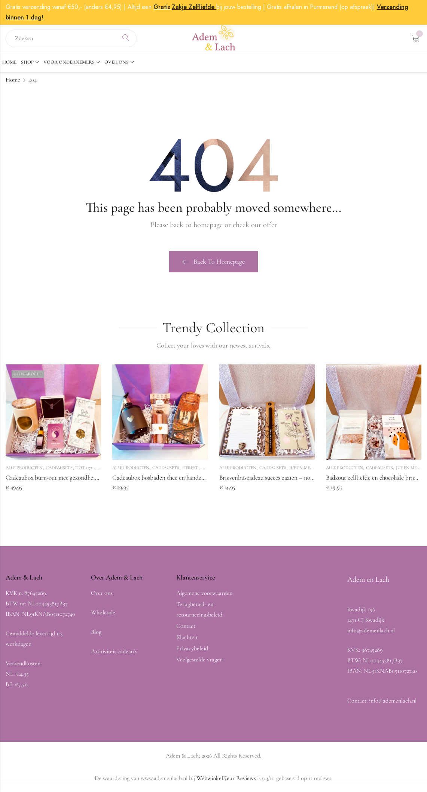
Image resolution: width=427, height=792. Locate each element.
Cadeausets (59, 472)
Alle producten (24, 472)
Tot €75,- (85, 472)
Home (13, 84)
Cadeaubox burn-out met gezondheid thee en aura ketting (78, 482)
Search (126, 40)
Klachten (186, 642)
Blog (96, 636)
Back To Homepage (213, 266)
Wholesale (103, 617)
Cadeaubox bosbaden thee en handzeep (161, 482)
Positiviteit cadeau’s (114, 656)
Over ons (101, 598)
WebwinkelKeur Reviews (226, 783)
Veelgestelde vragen (199, 664)
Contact (185, 630)
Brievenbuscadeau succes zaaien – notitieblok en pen (284, 482)
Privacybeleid (192, 653)
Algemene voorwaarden (204, 598)
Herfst (190, 472)
